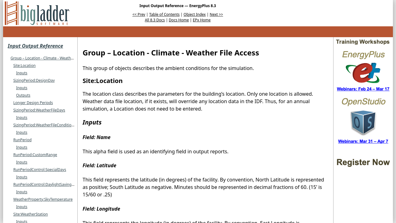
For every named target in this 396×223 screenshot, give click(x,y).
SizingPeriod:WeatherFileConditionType (47, 125)
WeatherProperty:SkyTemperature (43, 199)
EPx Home (202, 20)
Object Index (194, 14)
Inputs (21, 73)
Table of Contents (164, 14)
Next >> (216, 14)
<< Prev (138, 14)
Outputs (23, 95)
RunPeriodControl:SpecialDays (39, 169)
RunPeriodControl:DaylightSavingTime (46, 184)
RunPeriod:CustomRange (35, 154)
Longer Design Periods (33, 102)
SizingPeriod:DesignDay (34, 80)
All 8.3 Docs (155, 20)
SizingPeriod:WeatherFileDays (39, 110)
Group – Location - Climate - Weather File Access (52, 58)
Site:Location (24, 65)
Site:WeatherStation (30, 214)
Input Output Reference (35, 45)
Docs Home (179, 20)
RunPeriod (22, 139)
